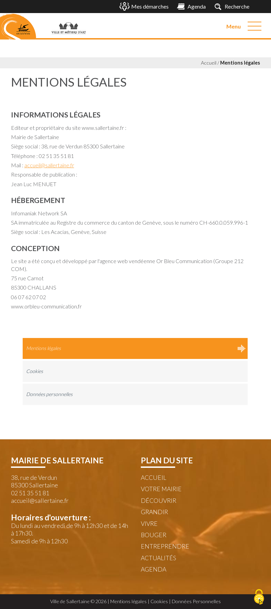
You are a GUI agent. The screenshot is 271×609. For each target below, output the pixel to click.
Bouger (153, 535)
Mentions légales (240, 63)
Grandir (154, 512)
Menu (233, 26)
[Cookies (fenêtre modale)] (259, 597)
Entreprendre (165, 546)
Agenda (153, 569)
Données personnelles (49, 394)
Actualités (158, 558)
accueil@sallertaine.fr (49, 165)
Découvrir (158, 500)
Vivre (149, 523)
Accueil (208, 63)
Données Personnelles (196, 601)
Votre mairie (161, 489)
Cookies (34, 371)
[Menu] (254, 26)
